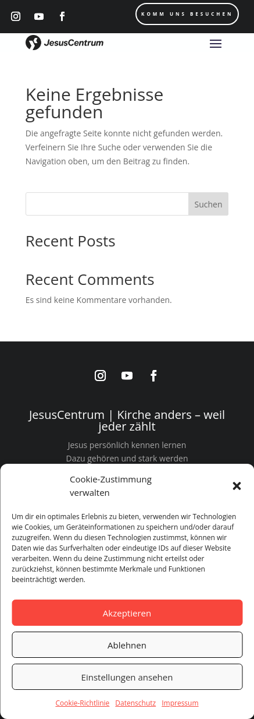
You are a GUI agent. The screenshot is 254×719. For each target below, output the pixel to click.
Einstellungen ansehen (127, 677)
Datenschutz (135, 703)
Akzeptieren (127, 613)
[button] (236, 486)
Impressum (180, 703)
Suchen (208, 204)
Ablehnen (127, 645)
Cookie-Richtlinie (82, 703)
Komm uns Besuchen (187, 13)
